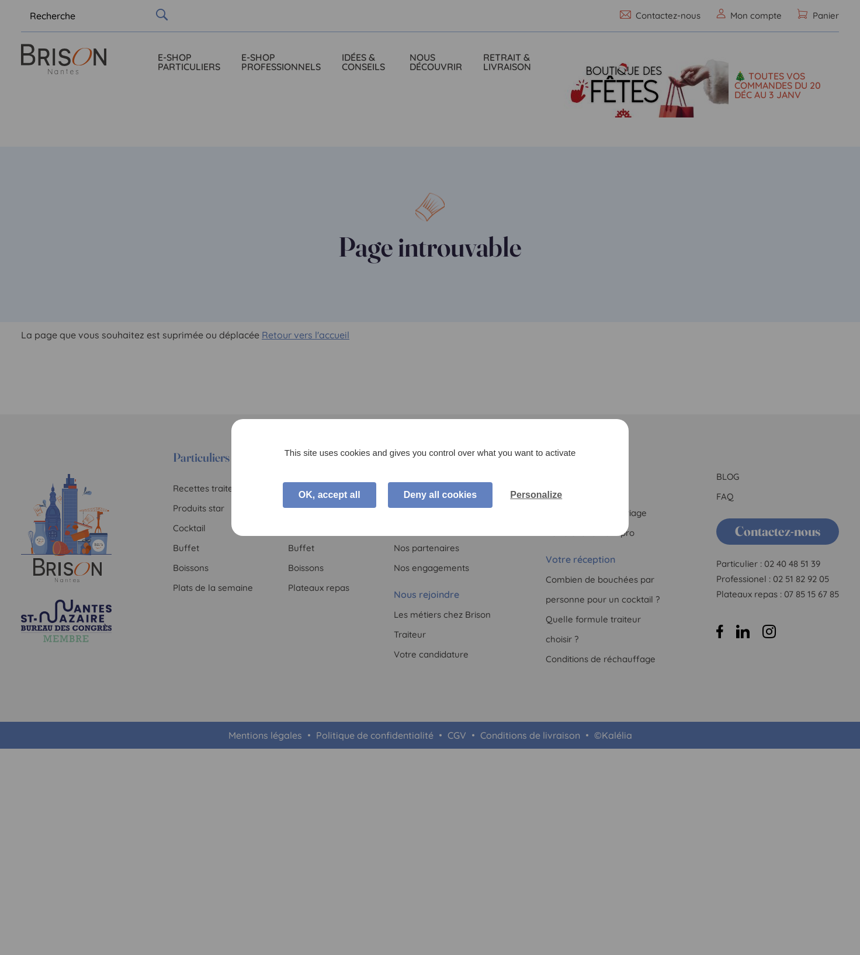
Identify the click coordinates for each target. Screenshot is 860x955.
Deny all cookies (440, 495)
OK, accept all (329, 495)
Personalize (536, 495)
